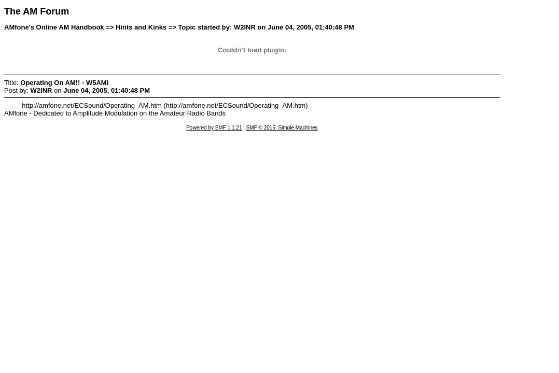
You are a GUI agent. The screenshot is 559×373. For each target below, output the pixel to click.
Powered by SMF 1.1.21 (214, 128)
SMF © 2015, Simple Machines (282, 128)
